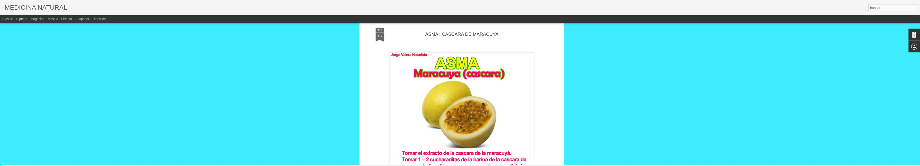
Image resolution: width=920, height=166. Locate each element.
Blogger (478, 163)
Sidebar (66, 19)
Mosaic (53, 19)
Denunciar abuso (493, 163)
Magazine (38, 19)
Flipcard (21, 19)
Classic (7, 19)
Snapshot (82, 19)
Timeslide (99, 19)
